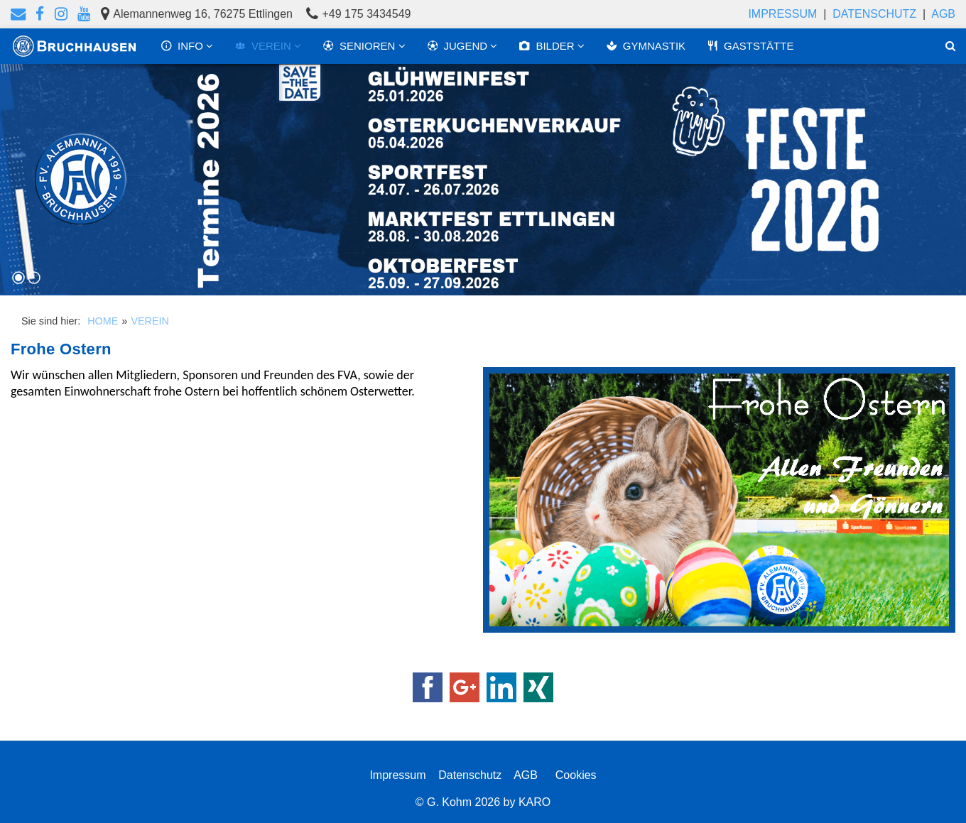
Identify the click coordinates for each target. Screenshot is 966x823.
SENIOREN (360, 46)
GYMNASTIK (645, 46)
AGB (943, 14)
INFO (183, 46)
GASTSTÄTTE (750, 46)
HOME (102, 321)
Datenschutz (874, 14)
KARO (534, 802)
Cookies (573, 775)
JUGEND (459, 46)
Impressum (782, 14)
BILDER (548, 46)
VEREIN (264, 46)
